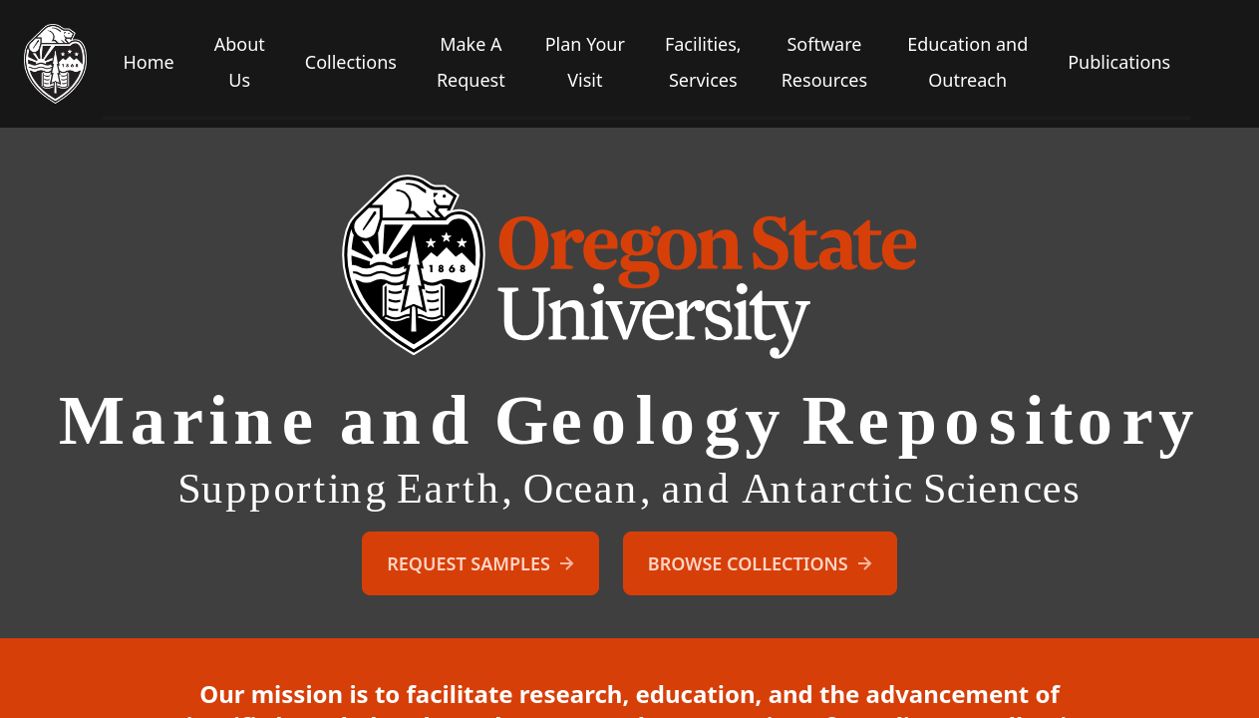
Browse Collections (762, 563)
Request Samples (482, 563)
